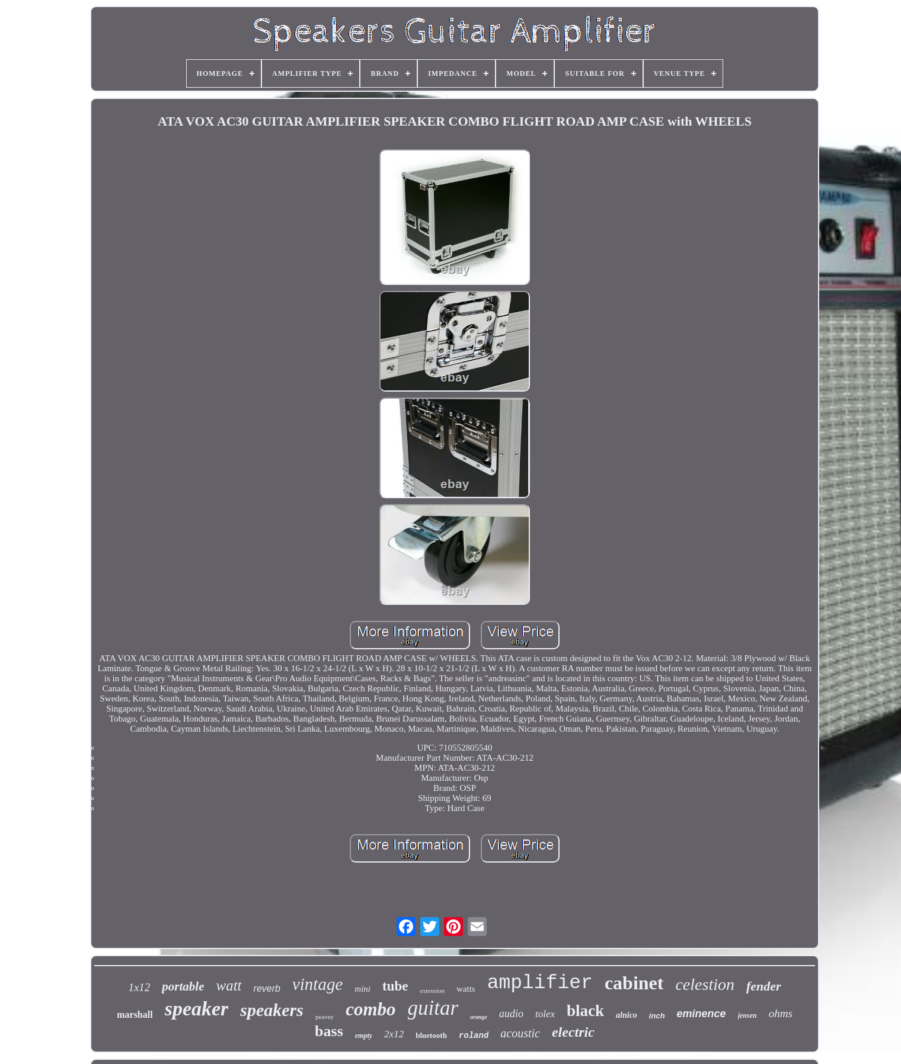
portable (183, 986)
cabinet (634, 983)
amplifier (540, 983)
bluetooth (431, 1035)
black (585, 1011)
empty (363, 1035)
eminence (701, 1014)
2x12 (394, 1034)
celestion (704, 984)
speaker (197, 1009)
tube (395, 986)
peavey (324, 1016)
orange (478, 1017)
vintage (317, 984)
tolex (545, 1014)
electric (573, 1032)
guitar (433, 1008)
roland (473, 1035)
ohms (781, 1013)
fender (763, 986)
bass (329, 1031)
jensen (747, 1015)
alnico (626, 1015)
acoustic (520, 1033)
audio (511, 1014)
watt (229, 986)
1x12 (139, 987)
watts (465, 989)
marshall (134, 1014)
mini (362, 989)
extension (432, 990)
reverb (267, 988)
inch (657, 1015)
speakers (271, 1010)
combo (370, 1009)
